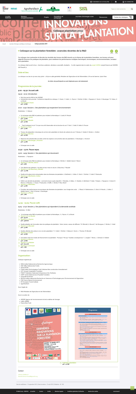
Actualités (32, 391)
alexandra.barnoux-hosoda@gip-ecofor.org (28, 376)
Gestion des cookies (93, 391)
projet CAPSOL (96, 65)
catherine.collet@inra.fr (23, 374)
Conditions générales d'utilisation (75, 391)
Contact (41, 391)
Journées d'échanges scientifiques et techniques (20, 44)
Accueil (4, 44)
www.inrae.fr (116, 391)
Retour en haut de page (133, 389)
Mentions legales (59, 391)
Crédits (49, 391)
